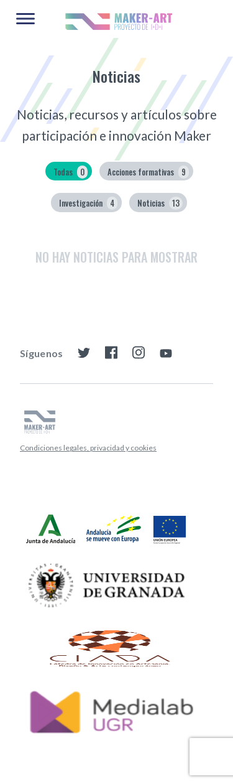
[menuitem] (88, 448)
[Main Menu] (25, 19)
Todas (70, 172)
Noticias (160, 203)
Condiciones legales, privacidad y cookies (88, 447)
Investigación (88, 203)
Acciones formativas (148, 172)
